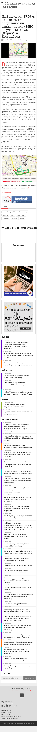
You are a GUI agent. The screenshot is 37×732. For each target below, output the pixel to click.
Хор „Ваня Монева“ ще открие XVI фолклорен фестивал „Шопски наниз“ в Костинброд (17, 651)
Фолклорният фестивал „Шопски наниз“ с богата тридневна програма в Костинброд (18, 552)
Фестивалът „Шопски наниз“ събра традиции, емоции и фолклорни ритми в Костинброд (17, 464)
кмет (12, 215)
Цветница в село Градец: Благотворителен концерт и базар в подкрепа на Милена (18, 643)
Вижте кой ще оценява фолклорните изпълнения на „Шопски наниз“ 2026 (16, 559)
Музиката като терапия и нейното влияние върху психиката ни (18, 413)
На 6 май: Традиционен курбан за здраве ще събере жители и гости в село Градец (18, 393)
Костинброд (7, 212)
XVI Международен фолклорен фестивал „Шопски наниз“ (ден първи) (18, 517)
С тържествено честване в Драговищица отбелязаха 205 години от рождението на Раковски (18, 580)
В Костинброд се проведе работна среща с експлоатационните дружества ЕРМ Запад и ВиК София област (18, 618)
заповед (5, 215)
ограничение (21, 215)
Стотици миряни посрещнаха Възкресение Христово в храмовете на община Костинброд (18, 597)
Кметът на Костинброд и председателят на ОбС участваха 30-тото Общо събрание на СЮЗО (18, 356)
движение (6, 218)
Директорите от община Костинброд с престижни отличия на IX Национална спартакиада (17, 509)
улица (22, 218)
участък (14, 218)
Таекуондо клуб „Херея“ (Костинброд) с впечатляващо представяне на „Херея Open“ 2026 (17, 455)
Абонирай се (29, 678)
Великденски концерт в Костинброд (16, 604)
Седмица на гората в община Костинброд (18, 565)
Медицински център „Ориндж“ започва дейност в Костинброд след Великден (17, 610)
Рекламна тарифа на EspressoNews (21, 691)
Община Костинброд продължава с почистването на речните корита (16, 572)
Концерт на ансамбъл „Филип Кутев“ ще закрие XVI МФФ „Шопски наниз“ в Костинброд (17, 628)
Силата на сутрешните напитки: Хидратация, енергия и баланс (14, 406)
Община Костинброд (20, 212)
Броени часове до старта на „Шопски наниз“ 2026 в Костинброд (16, 377)
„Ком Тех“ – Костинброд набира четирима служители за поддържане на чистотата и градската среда (18, 481)
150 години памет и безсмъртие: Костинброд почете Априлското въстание (18, 364)
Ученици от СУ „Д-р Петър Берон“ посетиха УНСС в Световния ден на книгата (16, 385)
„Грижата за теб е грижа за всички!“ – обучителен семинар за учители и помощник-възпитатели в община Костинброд (16, 345)
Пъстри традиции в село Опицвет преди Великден (17, 588)
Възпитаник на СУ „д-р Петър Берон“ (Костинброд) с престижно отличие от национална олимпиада (17, 490)
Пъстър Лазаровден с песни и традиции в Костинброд (18, 667)
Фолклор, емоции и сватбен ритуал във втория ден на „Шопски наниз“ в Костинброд (17, 499)
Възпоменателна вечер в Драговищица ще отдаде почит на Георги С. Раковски (18, 636)
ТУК (29, 188)
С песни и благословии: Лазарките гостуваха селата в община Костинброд (17, 660)
